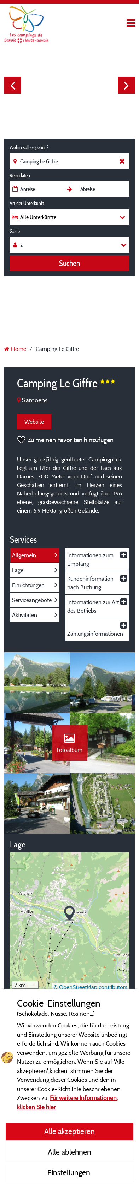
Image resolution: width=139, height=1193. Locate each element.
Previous (12, 85)
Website (34, 421)
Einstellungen (69, 1172)
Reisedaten (20, 175)
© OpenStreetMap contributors (90, 987)
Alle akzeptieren (69, 1131)
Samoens (32, 400)
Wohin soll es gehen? (29, 147)
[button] (69, 914)
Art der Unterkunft (27, 203)
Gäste (15, 231)
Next (126, 85)
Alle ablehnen (69, 1151)
